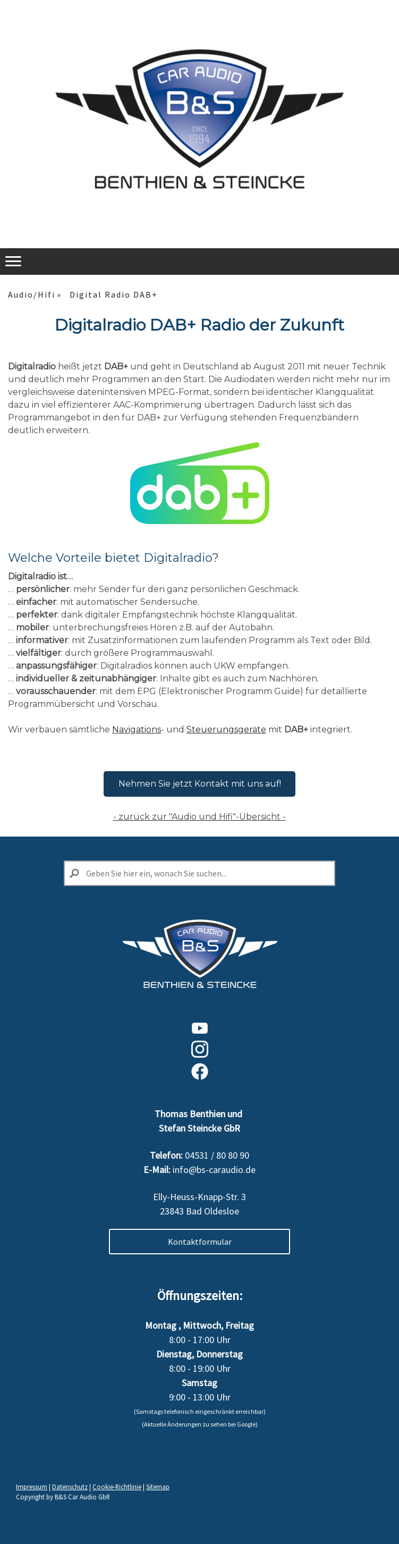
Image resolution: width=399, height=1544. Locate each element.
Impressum (31, 1486)
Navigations (136, 729)
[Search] (199, 873)
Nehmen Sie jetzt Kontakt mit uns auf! (199, 784)
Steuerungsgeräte (226, 729)
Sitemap (157, 1486)
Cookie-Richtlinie (116, 1486)
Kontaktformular (200, 1241)
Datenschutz (70, 1486)
